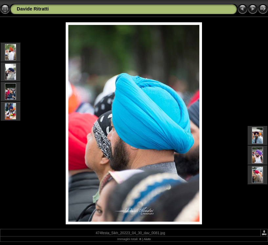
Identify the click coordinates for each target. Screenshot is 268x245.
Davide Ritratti (33, 8)
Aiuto (147, 239)
